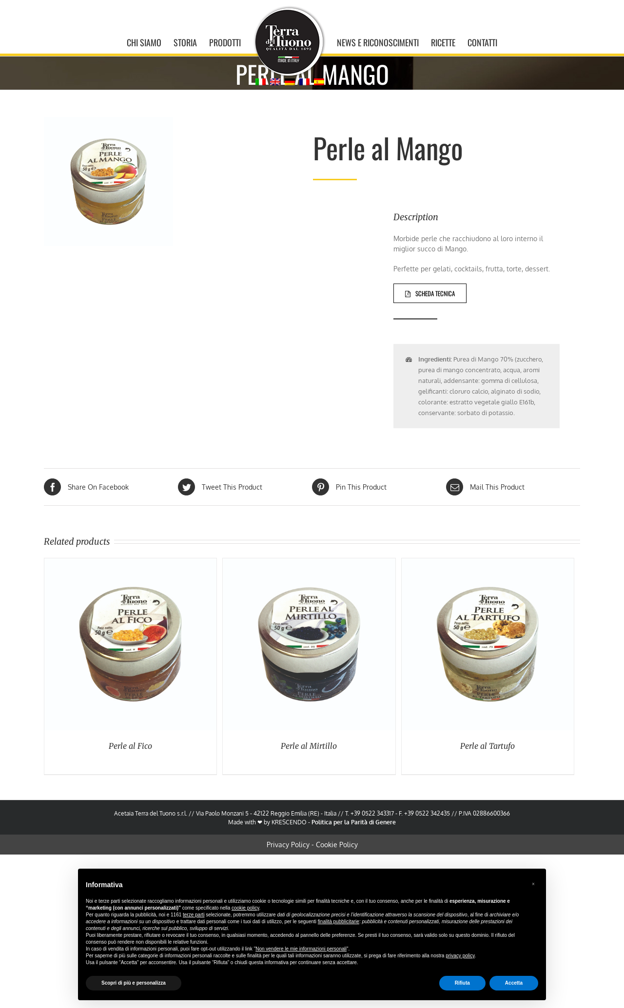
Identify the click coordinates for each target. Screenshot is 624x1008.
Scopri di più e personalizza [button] (133, 983)
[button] (533, 884)
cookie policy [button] (245, 908)
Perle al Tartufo (485, 746)
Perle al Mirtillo (307, 746)
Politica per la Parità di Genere (352, 822)
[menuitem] (147, 41)
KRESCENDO (287, 822)
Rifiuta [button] (462, 983)
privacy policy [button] (460, 955)
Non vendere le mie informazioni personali (301, 948)
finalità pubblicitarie (338, 921)
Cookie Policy (334, 844)
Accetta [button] (514, 983)
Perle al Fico (128, 746)
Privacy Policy (285, 844)
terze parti (193, 914)
